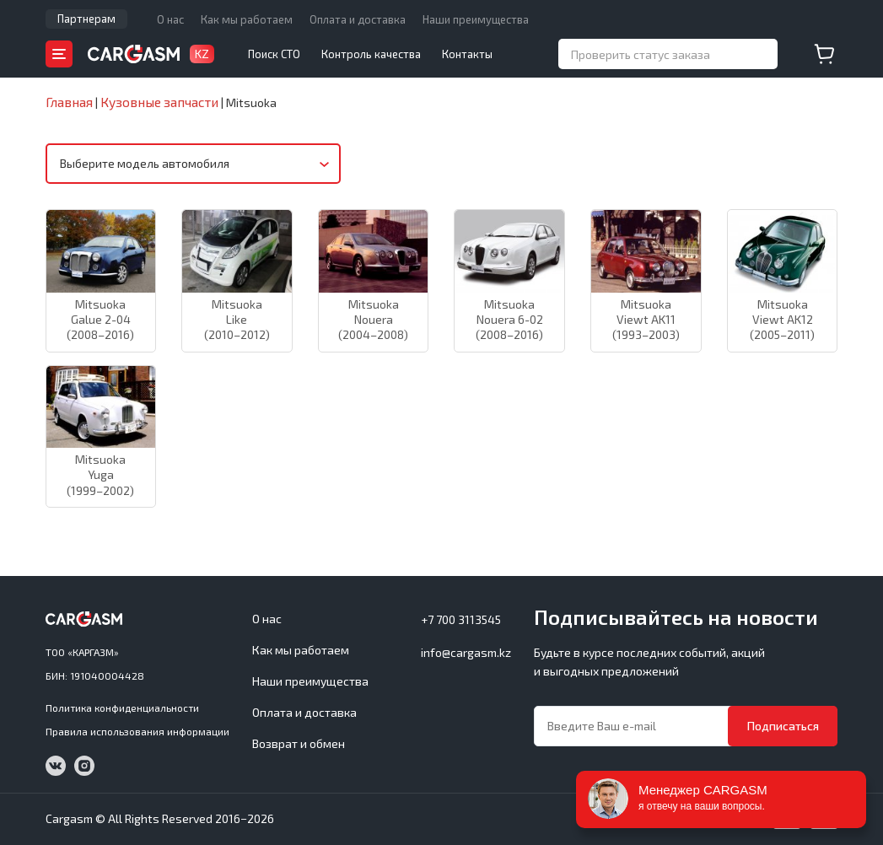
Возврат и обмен (298, 743)
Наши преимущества (476, 19)
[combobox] (193, 164)
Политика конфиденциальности (122, 707)
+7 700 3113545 (461, 619)
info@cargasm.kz (466, 652)
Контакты (467, 54)
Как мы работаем (247, 19)
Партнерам (86, 18)
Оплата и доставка (358, 19)
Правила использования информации (137, 731)
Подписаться (783, 726)
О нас (170, 19)
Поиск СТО (274, 54)
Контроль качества (371, 54)
